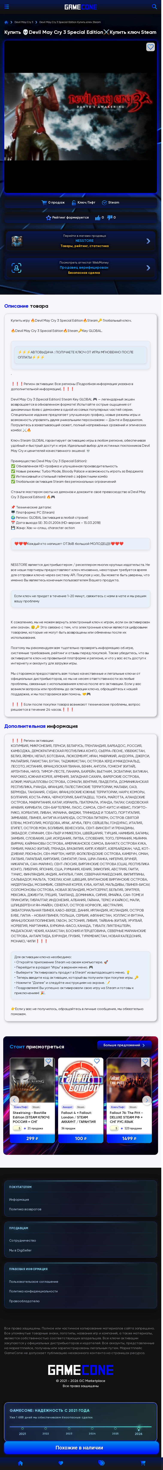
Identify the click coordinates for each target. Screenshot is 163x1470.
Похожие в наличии (79, 1448)
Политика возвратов (25, 1295)
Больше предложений (124, 1045)
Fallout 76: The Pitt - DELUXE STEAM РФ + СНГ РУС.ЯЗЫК (127, 1118)
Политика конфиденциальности (33, 1377)
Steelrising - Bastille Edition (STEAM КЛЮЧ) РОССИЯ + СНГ (31, 1118)
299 (33, 1139)
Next (147, 1143)
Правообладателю (24, 1387)
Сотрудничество (22, 1326)
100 (81, 1139)
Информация (19, 1285)
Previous (14, 1143)
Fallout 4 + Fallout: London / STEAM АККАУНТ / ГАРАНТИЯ (79, 1118)
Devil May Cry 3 (24, 22)
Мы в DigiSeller (20, 1336)
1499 (130, 1139)
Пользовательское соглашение (33, 1367)
